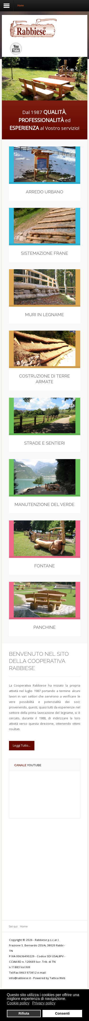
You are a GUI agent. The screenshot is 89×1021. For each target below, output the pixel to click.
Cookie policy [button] (18, 1003)
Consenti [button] (62, 1013)
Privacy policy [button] (44, 1003)
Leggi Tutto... (21, 745)
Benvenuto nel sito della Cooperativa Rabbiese (39, 661)
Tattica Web (57, 978)
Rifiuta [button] (24, 1013)
